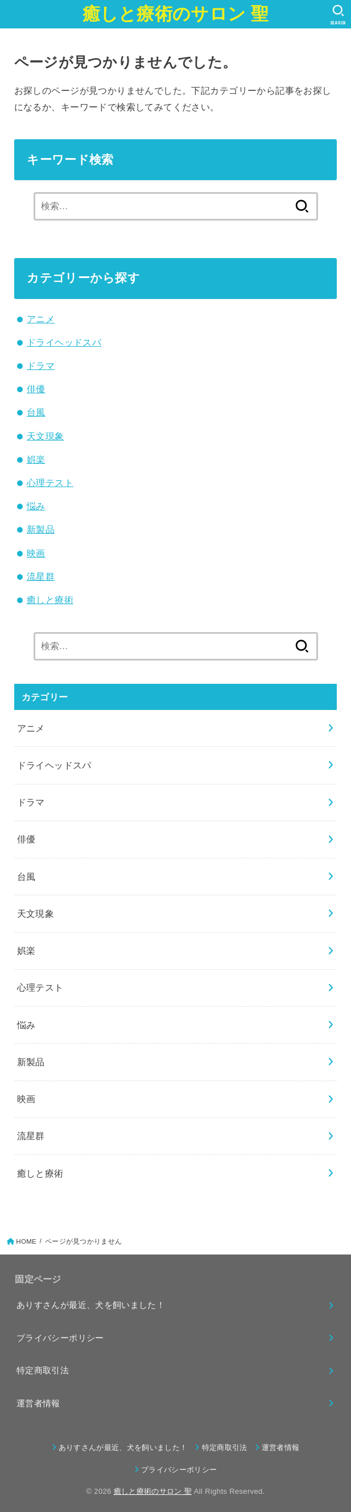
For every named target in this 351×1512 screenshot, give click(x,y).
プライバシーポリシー (60, 1338)
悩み (36, 506)
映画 (36, 553)
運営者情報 (38, 1403)
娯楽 (36, 459)
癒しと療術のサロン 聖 (175, 14)
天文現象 (45, 436)
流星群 (41, 576)
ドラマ (41, 365)
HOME (26, 1241)
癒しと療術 (50, 600)
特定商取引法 (42, 1370)
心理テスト (50, 482)
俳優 (36, 389)
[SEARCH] (338, 15)
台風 (36, 412)
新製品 (41, 529)
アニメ (41, 319)
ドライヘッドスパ (64, 342)
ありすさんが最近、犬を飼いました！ (90, 1305)
